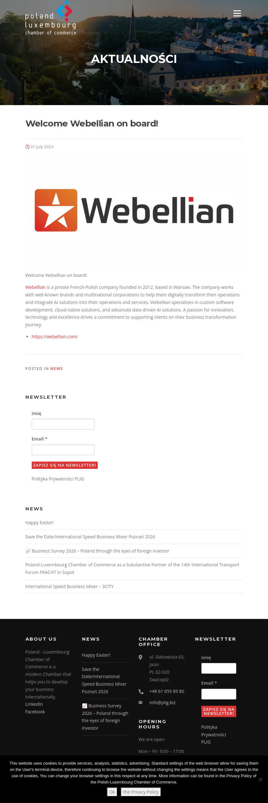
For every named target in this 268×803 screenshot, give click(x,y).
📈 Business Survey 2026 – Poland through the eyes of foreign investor (97, 551)
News (57, 369)
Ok (112, 792)
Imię (36, 414)
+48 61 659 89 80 (167, 692)
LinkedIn (34, 705)
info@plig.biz (163, 703)
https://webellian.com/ (55, 337)
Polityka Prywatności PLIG (58, 479)
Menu (237, 13)
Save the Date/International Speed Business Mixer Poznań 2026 (90, 537)
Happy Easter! (39, 523)
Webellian (35, 288)
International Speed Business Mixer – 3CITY (69, 587)
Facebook (35, 712)
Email (39, 439)
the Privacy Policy (141, 792)
